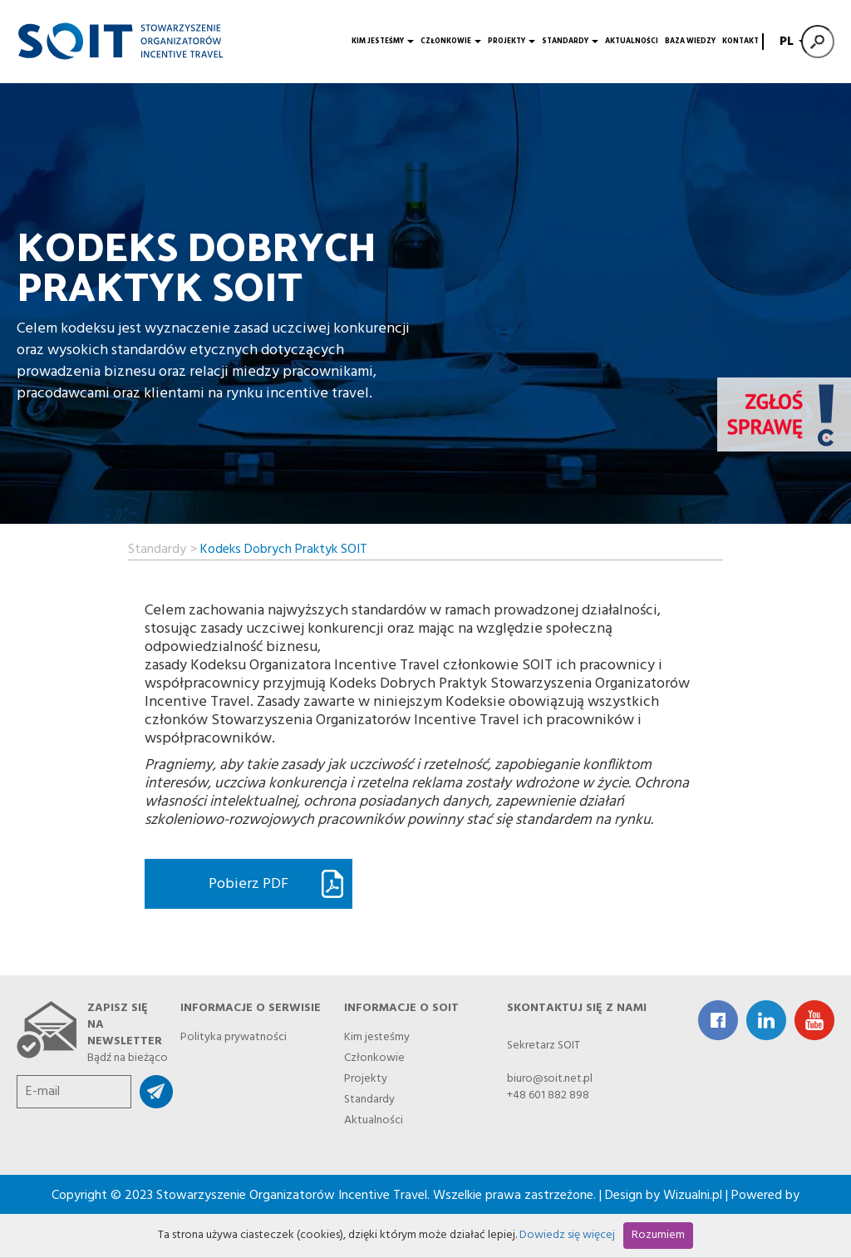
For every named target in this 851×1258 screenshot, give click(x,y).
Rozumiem (658, 1235)
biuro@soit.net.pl (550, 1078)
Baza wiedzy (690, 41)
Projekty (511, 41)
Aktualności (631, 41)
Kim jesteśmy (383, 41)
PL (790, 41)
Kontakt (740, 41)
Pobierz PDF (248, 884)
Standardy (570, 41)
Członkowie (451, 41)
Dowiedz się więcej (567, 1235)
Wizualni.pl (692, 1195)
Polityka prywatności (233, 1035)
